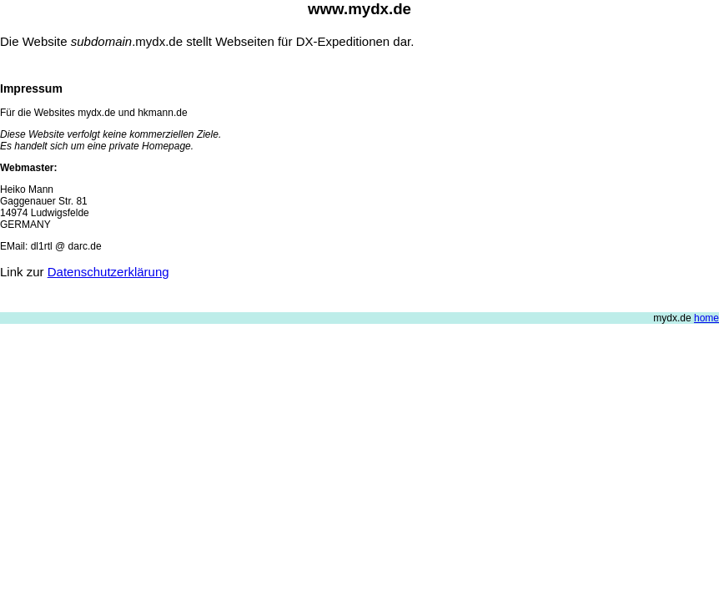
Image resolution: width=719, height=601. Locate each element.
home (706, 318)
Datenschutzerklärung (108, 272)
